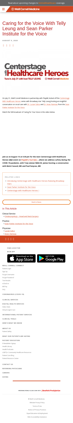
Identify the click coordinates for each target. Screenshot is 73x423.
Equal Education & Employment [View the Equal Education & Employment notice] (37, 413)
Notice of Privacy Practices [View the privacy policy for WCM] (37, 410)
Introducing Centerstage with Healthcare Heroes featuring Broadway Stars (35, 182)
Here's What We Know (12, 323)
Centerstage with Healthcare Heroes (22, 190)
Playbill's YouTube (29, 160)
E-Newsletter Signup (9, 343)
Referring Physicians (12, 369)
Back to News (36, 202)
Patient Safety (6, 331)
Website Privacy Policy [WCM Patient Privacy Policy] (37, 403)
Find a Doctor (13, 248)
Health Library (7, 346)
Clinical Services (10, 300)
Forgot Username (8, 275)
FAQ (3, 290)
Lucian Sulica (10, 231)
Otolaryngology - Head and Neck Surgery (22, 216)
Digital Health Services (13, 304)
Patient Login (6, 269)
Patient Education (11, 340)
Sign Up (5, 272)
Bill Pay (4, 287)
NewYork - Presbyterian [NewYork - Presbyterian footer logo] (37, 390)
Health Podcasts (7, 349)
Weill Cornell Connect (13, 266)
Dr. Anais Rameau (51, 104)
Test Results (6, 281)
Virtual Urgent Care (8, 310)
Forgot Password (8, 278)
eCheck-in (5, 284)
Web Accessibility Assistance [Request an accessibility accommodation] (37, 417)
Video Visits (6, 307)
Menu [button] (3, 9)
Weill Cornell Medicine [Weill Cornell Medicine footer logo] (36, 385)
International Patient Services (17, 315)
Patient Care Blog (8, 355)
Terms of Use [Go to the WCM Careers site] (37, 406)
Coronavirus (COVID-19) (13, 294)
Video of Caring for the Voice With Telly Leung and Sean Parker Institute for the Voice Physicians (36, 134)
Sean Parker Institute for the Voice (21, 187)
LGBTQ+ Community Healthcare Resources (16, 352)
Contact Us (7, 364)
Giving (5, 377)
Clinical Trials (9, 319)
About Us (6, 328)
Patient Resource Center (10, 358)
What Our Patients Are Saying (16, 336)
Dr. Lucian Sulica (33, 104)
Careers (6, 373)
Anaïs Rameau (10, 234)
